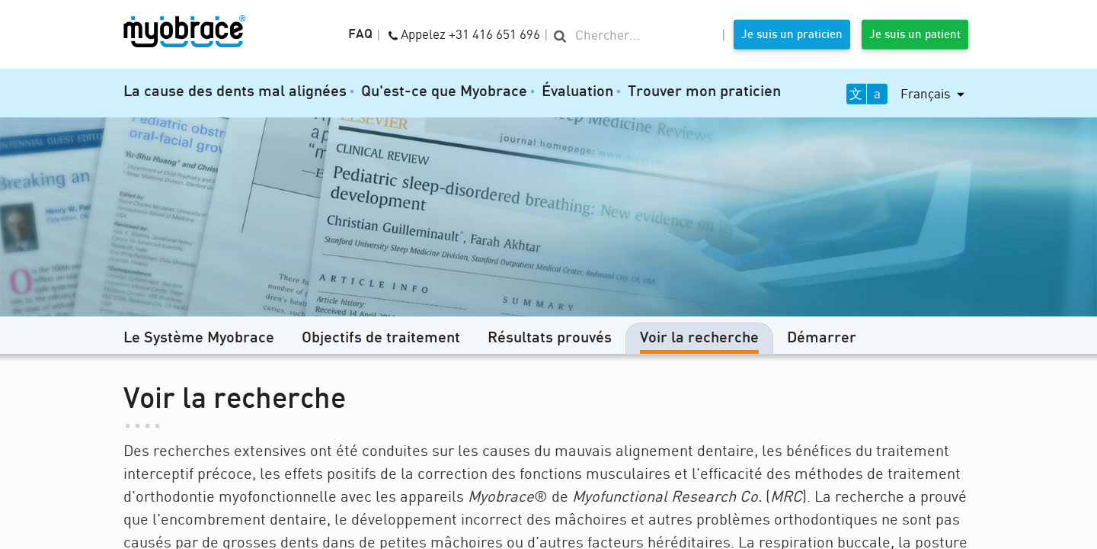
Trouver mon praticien (704, 92)
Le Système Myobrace (198, 338)
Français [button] (926, 93)
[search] (635, 36)
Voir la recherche (699, 338)
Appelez (464, 33)
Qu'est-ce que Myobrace (444, 92)
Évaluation (577, 92)
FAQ (360, 35)
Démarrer (821, 338)
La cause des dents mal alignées (235, 92)
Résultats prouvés (550, 338)
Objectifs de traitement (381, 338)
